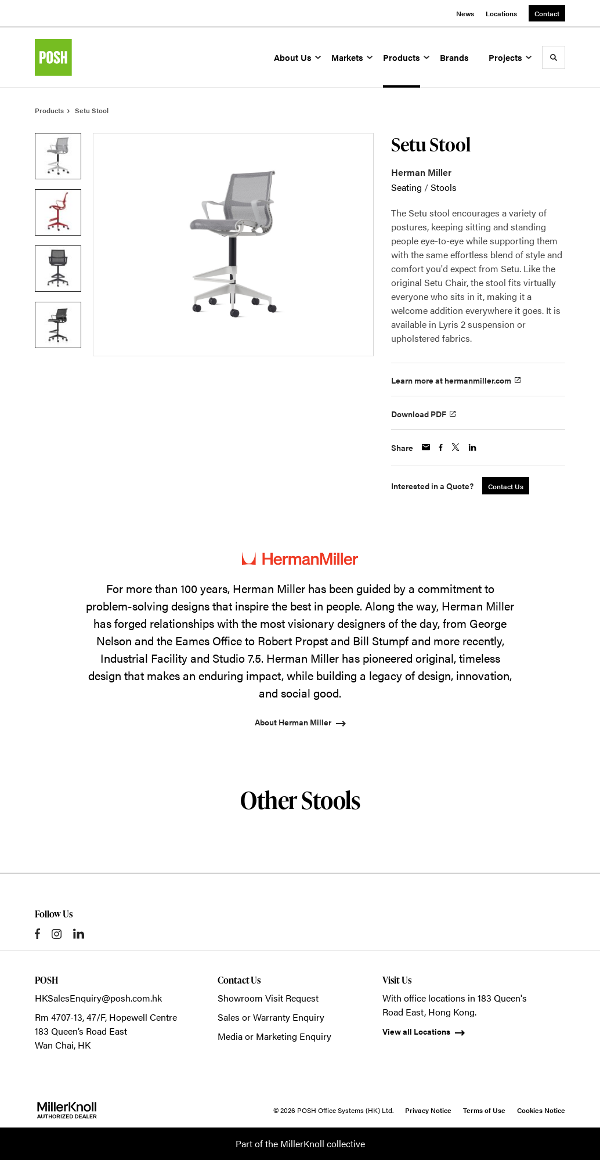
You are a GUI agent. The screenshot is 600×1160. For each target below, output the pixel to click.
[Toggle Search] (553, 57)
